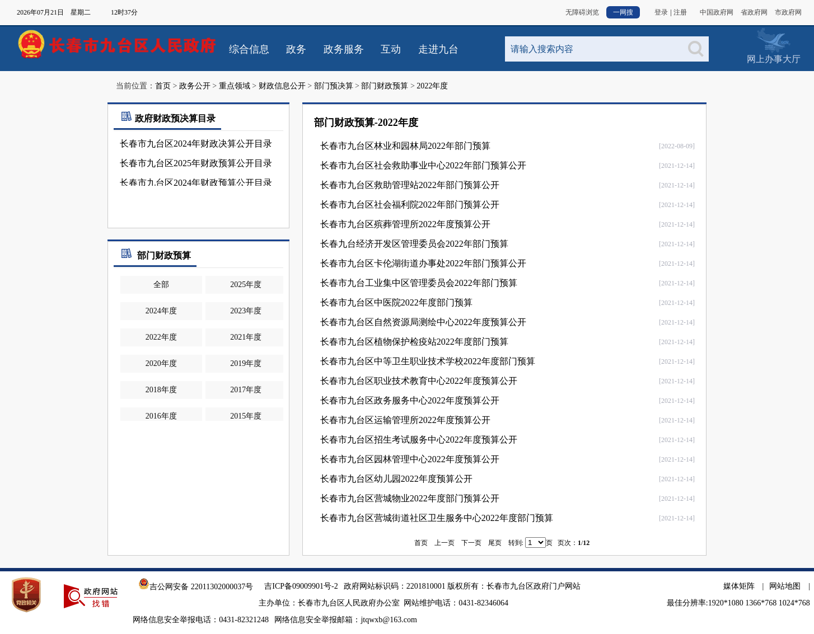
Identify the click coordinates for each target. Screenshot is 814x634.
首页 (163, 86)
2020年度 (161, 363)
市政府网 (788, 12)
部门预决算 (333, 86)
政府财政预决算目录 (167, 118)
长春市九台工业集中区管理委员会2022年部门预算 (418, 283)
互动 (391, 49)
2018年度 (161, 390)
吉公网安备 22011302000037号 (195, 587)
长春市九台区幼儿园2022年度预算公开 (396, 478)
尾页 (495, 543)
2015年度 (245, 416)
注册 (680, 12)
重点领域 (234, 86)
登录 (661, 12)
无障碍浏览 (582, 12)
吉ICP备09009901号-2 (301, 586)
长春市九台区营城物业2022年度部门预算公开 (409, 498)
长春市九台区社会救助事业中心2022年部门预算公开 (423, 165)
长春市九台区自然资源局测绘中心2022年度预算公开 (423, 322)
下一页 (471, 543)
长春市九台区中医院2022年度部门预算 (396, 302)
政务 (296, 49)
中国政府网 (716, 12)
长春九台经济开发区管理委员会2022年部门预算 (414, 243)
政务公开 (194, 86)
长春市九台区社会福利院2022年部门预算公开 (409, 204)
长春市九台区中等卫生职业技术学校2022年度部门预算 (427, 361)
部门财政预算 (384, 86)
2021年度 (245, 337)
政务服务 (344, 49)
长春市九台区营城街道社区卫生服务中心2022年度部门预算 (436, 518)
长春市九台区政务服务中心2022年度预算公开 (409, 400)
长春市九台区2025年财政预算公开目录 (196, 163)
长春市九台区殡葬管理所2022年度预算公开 (405, 224)
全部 (161, 284)
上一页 (444, 543)
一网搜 (623, 12)
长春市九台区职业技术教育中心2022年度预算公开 (418, 381)
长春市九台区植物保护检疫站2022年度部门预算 (414, 341)
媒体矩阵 (739, 586)
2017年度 (245, 390)
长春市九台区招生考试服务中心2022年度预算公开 (418, 439)
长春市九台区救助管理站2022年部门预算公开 (409, 185)
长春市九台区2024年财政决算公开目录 (196, 143)
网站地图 (785, 586)
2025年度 (245, 284)
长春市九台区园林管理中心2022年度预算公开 (409, 459)
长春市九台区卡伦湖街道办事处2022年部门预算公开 (423, 263)
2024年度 (161, 311)
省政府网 (754, 12)
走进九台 (438, 49)
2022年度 (432, 86)
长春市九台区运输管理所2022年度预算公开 (405, 420)
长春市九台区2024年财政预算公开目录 (196, 182)
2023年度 (245, 311)
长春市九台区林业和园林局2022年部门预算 (405, 146)
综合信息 (249, 49)
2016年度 (161, 416)
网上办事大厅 (774, 59)
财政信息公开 (282, 86)
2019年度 (245, 363)
